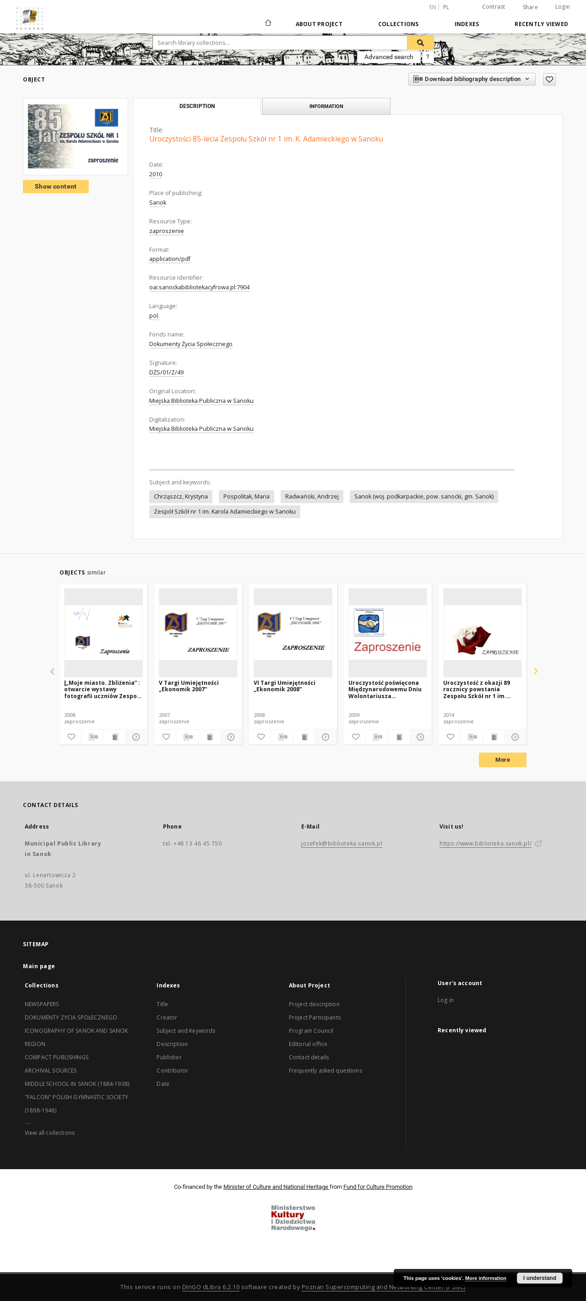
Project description (314, 1004)
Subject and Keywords (186, 1031)
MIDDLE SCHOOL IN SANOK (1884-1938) (77, 1084)
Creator (167, 1017)
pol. (154, 316)
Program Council (311, 1031)
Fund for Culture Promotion (377, 1186)
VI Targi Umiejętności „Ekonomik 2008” (284, 686)
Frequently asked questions (325, 1070)
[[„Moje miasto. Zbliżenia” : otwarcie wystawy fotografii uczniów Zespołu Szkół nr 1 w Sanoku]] (103, 633)
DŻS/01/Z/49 (166, 372)
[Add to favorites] (549, 79)
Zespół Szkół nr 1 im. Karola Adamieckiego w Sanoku (225, 511)
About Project (319, 24)
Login (562, 7)
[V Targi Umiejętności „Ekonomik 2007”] (198, 633)
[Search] (420, 42)
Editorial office (308, 1044)
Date (163, 1084)
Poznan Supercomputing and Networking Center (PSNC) (384, 1287)
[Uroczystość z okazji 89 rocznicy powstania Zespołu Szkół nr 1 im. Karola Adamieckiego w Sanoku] (482, 633)
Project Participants (315, 1017)
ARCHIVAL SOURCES (50, 1070)
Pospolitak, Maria (246, 496)
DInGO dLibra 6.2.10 (211, 1287)
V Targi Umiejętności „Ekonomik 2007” (189, 686)
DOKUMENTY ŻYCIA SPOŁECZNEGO (71, 1017)
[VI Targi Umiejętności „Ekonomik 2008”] (293, 633)
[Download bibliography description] (92, 737)
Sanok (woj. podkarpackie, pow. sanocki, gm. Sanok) (424, 496)
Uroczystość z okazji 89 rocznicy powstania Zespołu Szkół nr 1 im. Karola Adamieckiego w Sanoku (477, 689)
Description (172, 1044)
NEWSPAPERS (42, 1004)
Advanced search (388, 56)
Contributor (172, 1070)
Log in (446, 1000)
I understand (539, 1278)
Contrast (493, 7)
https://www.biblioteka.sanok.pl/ (486, 843)
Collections (398, 24)
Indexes (467, 24)
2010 (155, 174)
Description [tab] (197, 106)
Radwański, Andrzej (312, 496)
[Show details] (135, 737)
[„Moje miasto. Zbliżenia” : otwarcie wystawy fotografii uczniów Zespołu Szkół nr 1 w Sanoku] (103, 689)
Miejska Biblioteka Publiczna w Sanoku (201, 401)
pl (446, 7)
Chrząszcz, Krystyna (181, 496)
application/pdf (169, 259)
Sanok (157, 202)
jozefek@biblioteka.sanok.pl (341, 843)
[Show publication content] (114, 737)
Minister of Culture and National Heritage (276, 1186)
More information (485, 1278)
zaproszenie (166, 231)
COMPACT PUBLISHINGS (56, 1057)
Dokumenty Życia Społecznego (191, 344)
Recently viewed (541, 24)
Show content (56, 186)
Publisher (169, 1057)
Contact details (309, 1057)
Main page (39, 966)
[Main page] (267, 24)
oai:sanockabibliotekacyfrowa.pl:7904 (199, 287)
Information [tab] (326, 106)
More (502, 759)
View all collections (50, 1133)
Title (162, 1004)
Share (530, 7)
